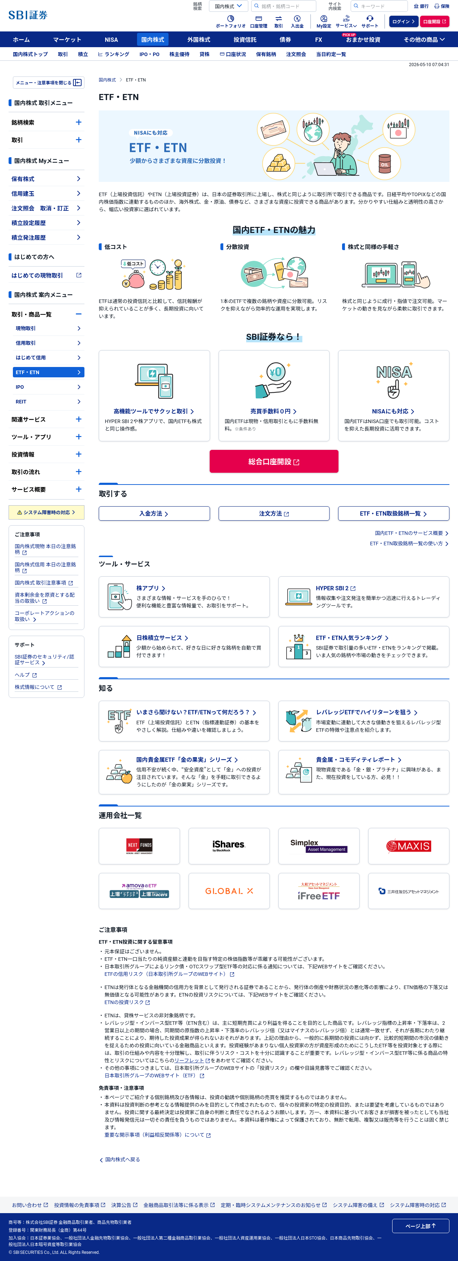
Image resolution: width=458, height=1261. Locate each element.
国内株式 (152, 39)
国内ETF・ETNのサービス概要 (412, 532)
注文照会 (296, 54)
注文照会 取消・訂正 (46, 208)
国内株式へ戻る (119, 1159)
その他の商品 (424, 39)
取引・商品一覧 (46, 314)
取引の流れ (46, 471)
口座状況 (233, 54)
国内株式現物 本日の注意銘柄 (45, 549)
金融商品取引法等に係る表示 (179, 1204)
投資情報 (46, 454)
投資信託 (245, 39)
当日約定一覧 (331, 54)
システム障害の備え (358, 1204)
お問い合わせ (30, 1204)
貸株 (205, 54)
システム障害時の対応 (46, 512)
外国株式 (198, 39)
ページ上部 (420, 1226)
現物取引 (49, 328)
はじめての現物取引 (46, 275)
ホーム (21, 39)
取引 (63, 54)
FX (318, 39)
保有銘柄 (266, 54)
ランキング (114, 54)
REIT (49, 401)
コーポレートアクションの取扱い (44, 615)
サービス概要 (46, 489)
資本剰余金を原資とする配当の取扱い (45, 597)
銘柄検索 (46, 122)
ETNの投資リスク (127, 1002)
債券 (285, 39)
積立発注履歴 (46, 237)
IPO (49, 386)
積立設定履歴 (46, 222)
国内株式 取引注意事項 (44, 582)
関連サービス (46, 419)
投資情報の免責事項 (80, 1204)
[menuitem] (421, 6)
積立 (83, 54)
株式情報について (38, 686)
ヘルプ (26, 674)
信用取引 (49, 342)
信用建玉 (46, 193)
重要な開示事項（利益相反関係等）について (157, 1134)
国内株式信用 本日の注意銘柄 (45, 567)
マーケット (67, 39)
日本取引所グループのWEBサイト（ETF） (154, 1075)
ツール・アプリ (46, 436)
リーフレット (192, 1060)
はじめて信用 (49, 357)
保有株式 (46, 178)
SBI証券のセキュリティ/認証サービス (44, 659)
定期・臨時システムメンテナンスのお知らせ (274, 1204)
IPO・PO (150, 54)
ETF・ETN (49, 372)
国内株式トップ (30, 54)
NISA (111, 39)
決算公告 (124, 1204)
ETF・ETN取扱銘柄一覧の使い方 (409, 543)
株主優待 (180, 54)
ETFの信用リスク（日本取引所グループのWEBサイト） (169, 973)
